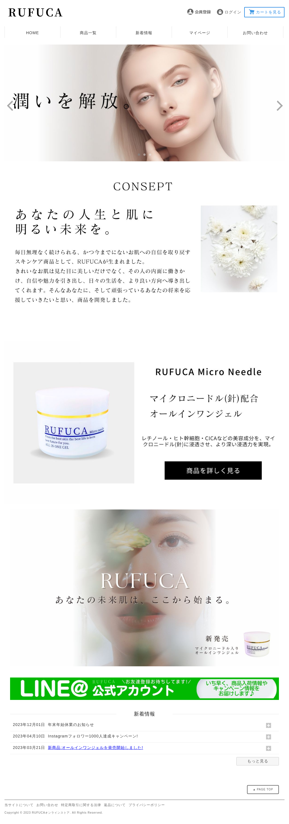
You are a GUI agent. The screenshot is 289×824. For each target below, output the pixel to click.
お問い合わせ (255, 33)
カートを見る (268, 12)
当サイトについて (19, 805)
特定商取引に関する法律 (81, 805)
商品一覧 (88, 33)
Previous (12, 106)
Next (282, 106)
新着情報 (144, 33)
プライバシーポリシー (147, 805)
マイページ (199, 33)
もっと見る (257, 761)
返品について (115, 805)
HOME (32, 33)
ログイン (233, 12)
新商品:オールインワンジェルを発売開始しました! (95, 747)
